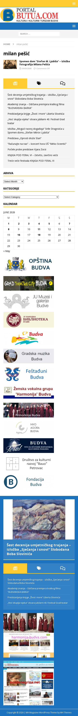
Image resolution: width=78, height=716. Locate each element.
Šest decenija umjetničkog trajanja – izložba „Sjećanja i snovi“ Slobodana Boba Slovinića (39, 549)
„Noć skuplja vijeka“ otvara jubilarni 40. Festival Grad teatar (38, 602)
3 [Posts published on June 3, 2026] (28, 223)
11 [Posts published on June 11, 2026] (39, 229)
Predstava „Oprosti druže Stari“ (24, 138)
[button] (73, 3)
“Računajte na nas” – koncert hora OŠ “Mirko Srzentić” (37, 143)
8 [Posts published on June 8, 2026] (8, 229)
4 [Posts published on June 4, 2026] (39, 223)
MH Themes (65, 712)
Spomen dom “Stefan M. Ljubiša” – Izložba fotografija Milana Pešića (44, 63)
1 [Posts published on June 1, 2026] (8, 223)
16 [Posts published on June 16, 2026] (18, 234)
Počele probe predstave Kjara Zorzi (27, 149)
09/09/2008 (27, 68)
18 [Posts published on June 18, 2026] (39, 234)
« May (6, 251)
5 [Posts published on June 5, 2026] (49, 223)
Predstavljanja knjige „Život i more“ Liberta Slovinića (36, 113)
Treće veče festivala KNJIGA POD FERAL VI (31, 160)
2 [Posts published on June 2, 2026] (18, 223)
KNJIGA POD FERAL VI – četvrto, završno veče (33, 155)
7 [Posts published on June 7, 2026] (69, 223)
